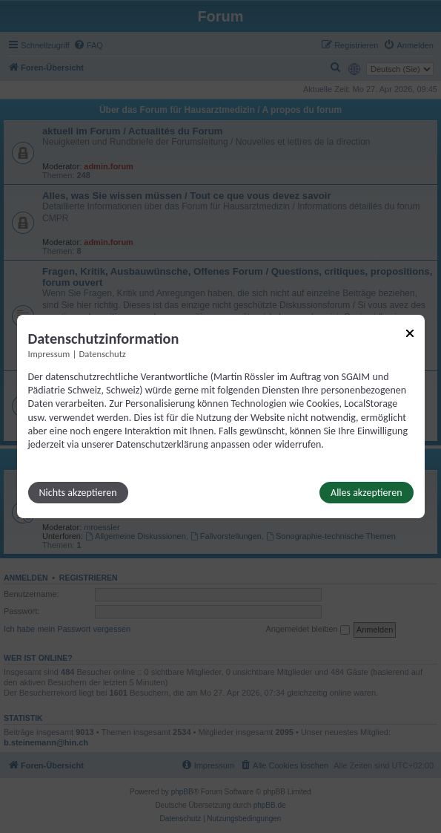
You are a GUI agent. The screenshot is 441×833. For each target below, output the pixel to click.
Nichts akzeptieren (78, 492)
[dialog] (221, 416)
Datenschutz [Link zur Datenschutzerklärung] (102, 353)
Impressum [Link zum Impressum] (49, 353)
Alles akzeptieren (366, 492)
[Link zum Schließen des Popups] (410, 333)
